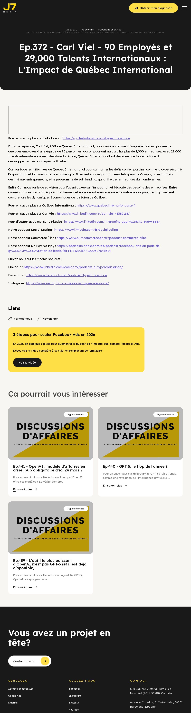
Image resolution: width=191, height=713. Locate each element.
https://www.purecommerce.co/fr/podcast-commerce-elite (101, 238)
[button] (184, 8)
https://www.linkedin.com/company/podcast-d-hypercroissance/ (73, 267)
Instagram (75, 695)
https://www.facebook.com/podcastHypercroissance (66, 275)
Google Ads (14, 695)
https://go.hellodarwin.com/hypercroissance (96, 138)
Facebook (74, 688)
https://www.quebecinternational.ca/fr (106, 205)
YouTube (74, 709)
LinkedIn (74, 702)
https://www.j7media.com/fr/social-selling (86, 230)
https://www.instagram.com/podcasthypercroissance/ (67, 283)
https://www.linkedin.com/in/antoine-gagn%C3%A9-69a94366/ (112, 222)
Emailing (13, 702)
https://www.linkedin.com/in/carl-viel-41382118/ (93, 214)
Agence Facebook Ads (20, 688)
